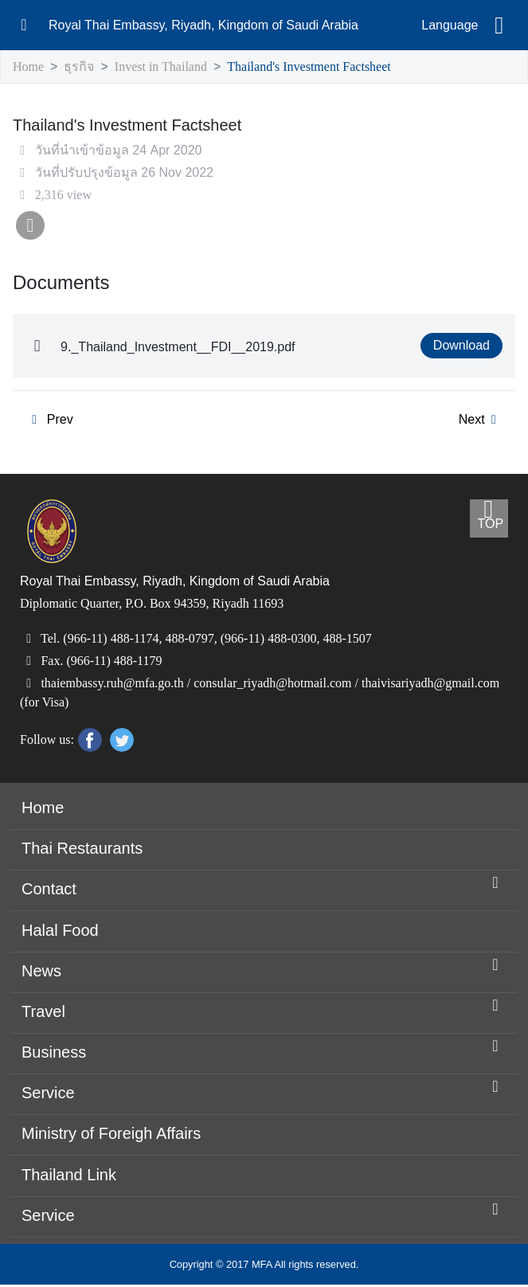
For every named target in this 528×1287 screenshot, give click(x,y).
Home (29, 67)
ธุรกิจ (79, 67)
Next (480, 421)
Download (462, 347)
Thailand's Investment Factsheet (326, 67)
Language (449, 25)
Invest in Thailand (162, 67)
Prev (48, 421)
